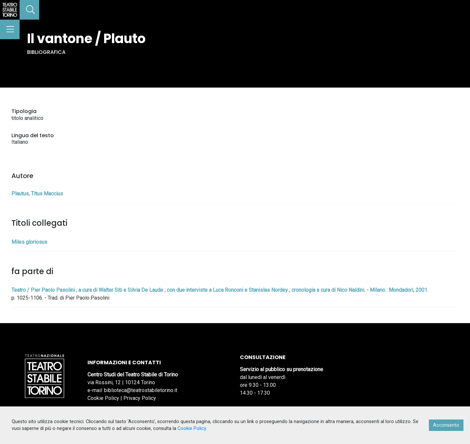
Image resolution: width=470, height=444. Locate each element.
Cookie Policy (103, 398)
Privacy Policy (139, 398)
